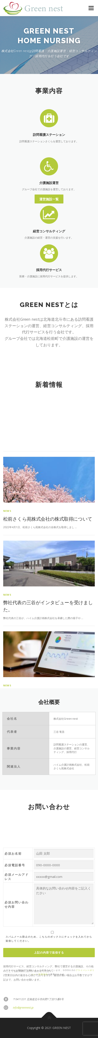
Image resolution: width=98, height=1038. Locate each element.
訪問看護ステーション (49, 134)
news (7, 623)
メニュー (91, 8)
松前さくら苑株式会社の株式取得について (47, 631)
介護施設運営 (49, 203)
